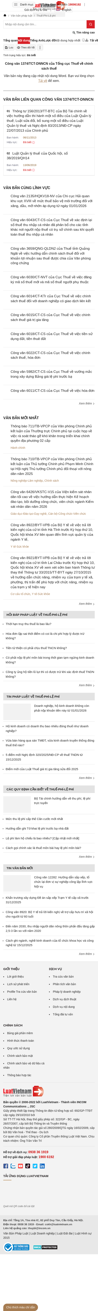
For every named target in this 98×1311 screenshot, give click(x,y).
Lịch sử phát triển (18, 984)
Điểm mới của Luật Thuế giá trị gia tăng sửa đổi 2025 (42, 769)
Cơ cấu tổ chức (20, 594)
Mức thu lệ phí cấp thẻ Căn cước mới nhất (34, 819)
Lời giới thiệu (15, 976)
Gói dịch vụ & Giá (35, 9)
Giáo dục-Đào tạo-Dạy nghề (29, 513)
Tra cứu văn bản (63, 976)
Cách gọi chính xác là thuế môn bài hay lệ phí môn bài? (43, 848)
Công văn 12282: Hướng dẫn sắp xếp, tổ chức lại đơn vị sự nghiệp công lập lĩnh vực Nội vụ (63, 881)
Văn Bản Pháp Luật (15, 1233)
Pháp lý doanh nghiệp (67, 991)
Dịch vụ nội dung (64, 1006)
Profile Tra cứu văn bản (22, 991)
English (63, 9)
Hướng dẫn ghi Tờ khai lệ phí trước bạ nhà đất (37, 828)
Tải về (42, 80)
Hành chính (18, 447)
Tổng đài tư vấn (63, 1014)
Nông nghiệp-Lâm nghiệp (27, 480)
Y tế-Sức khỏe (20, 546)
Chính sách (51, 480)
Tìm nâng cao (83, 32)
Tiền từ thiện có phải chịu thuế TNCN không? (36, 648)
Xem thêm (87, 403)
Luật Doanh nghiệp (42, 1233)
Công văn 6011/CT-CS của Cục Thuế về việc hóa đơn (52, 391)
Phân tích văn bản (64, 984)
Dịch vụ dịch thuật (64, 999)
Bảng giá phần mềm (20, 1033)
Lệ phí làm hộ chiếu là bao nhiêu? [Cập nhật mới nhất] (42, 838)
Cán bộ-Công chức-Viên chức (67, 513)
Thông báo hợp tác (19, 1075)
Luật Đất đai (64, 1233)
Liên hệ (12, 999)
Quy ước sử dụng (18, 1048)
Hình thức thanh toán (20, 1040)
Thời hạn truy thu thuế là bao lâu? (28, 624)
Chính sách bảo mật (20, 1055)
